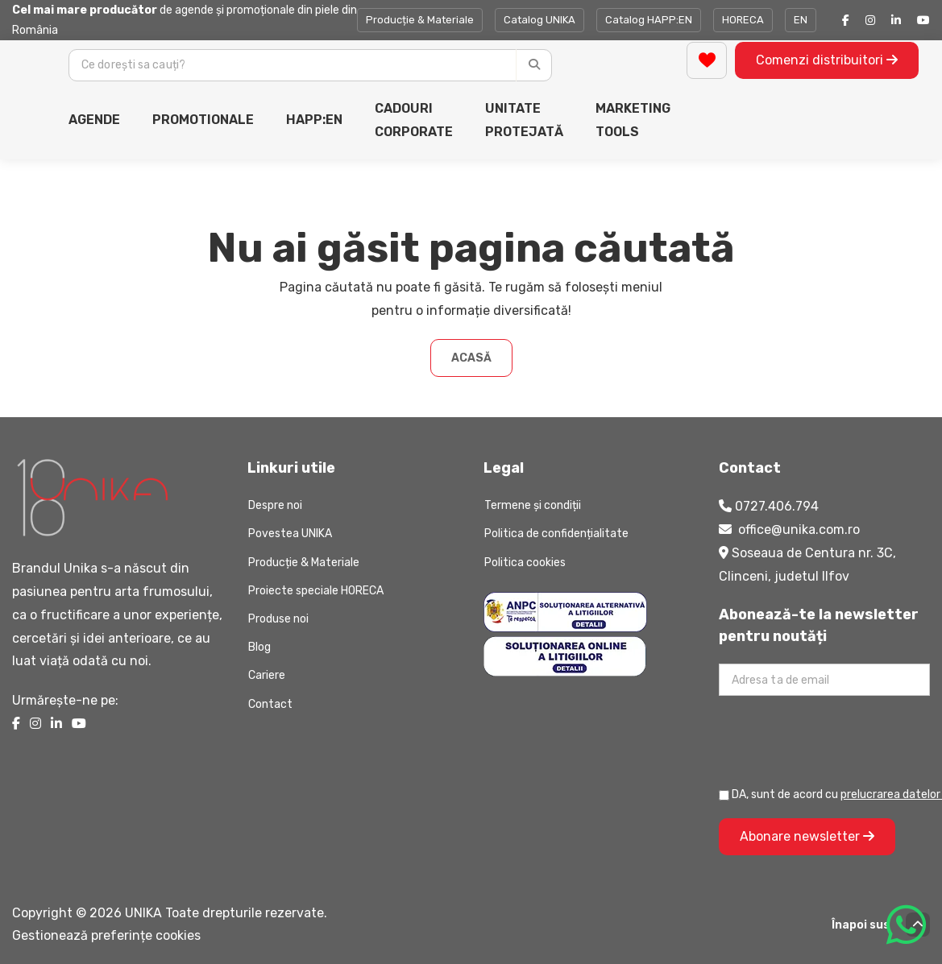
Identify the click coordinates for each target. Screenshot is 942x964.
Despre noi (275, 505)
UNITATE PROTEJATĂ (524, 120)
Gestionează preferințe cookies (106, 935)
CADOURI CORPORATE (414, 120)
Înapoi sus (881, 924)
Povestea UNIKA (290, 533)
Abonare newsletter (807, 836)
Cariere (266, 675)
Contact (270, 704)
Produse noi (278, 619)
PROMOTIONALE (203, 119)
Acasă (471, 358)
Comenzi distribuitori (827, 60)
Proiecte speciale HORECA (316, 591)
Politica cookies (525, 562)
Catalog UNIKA (539, 20)
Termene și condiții (532, 505)
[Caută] (534, 65)
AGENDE (94, 119)
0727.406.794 (777, 506)
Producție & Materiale (420, 20)
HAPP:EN (314, 119)
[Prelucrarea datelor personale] (724, 795)
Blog (259, 647)
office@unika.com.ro (799, 529)
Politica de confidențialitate (556, 533)
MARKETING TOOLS (632, 120)
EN (800, 20)
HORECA (743, 20)
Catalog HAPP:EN (648, 20)
